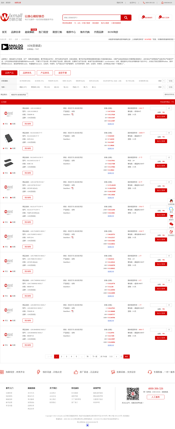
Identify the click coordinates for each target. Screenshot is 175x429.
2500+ (105, 210)
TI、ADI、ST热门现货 (82, 23)
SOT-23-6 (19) (94, 81)
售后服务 (31, 399)
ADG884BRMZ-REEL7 (38, 329)
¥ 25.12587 (111, 121)
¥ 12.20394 (111, 290)
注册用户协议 (98, 399)
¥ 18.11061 (111, 213)
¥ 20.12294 (111, 210)
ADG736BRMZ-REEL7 (38, 280)
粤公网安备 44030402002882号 (87, 422)
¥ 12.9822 (111, 170)
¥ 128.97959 (112, 188)
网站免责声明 (98, 396)
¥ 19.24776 (111, 283)
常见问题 (9, 406)
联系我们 (53, 402)
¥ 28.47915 (111, 308)
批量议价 (111, 124)
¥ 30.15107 (111, 118)
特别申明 (96, 402)
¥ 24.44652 (111, 244)
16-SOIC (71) (39, 81)
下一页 (94, 356)
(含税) (110, 108)
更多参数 (28, 124)
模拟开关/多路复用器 (75, 108)
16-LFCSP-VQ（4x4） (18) (112, 81)
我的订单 (120, 3)
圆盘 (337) (23, 87)
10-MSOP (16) (143, 81)
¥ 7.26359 (111, 139)
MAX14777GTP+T (36, 207)
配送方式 (31, 396)
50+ (106, 118)
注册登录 (9, 393)
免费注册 (18, 3)
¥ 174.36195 (112, 185)
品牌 (16, 39)
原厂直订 (74, 402)
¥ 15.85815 (111, 268)
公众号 (171, 227)
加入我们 (53, 399)
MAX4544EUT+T (36, 133)
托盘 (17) (76, 87)
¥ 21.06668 (111, 311)
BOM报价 (74, 393)
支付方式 (31, 393)
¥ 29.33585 (111, 241)
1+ (106, 111)
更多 (161, 81)
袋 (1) (94, 87)
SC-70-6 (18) (130, 81)
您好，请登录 (6, 3)
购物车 (171, 220)
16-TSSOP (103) (25, 81)
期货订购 (57, 32)
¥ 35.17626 (111, 114)
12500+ (104, 213)
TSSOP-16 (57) (53, 81)
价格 (105, 108)
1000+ (105, 170)
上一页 (49, 356)
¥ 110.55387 (112, 191)
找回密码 (9, 396)
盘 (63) (56, 87)
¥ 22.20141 (111, 262)
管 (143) (47, 87)
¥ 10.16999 (111, 293)
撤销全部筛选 (169, 94)
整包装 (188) (35, 87)
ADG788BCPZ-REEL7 (37, 256)
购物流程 (9, 399)
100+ (105, 121)
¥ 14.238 (110, 287)
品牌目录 (16, 32)
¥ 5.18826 (111, 145)
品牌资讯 (27, 73)
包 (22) (66, 87)
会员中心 (133, 3)
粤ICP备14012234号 (115, 416)
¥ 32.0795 (111, 333)
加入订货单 (161, 116)
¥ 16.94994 (111, 342)
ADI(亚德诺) (25, 39)
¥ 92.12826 (111, 195)
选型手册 (62, 73)
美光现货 (95, 23)
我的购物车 (147, 17)
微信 (171, 212)
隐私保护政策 (98, 393)
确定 (126, 356)
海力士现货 (105, 23)
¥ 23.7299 (111, 336)
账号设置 (9, 402)
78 (87, 356)
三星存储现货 (116, 23)
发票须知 (31, 402)
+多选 (170, 81)
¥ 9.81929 (111, 136)
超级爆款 (29, 32)
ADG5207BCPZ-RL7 (37, 182)
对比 (6, 124)
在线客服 (171, 204)
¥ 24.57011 (111, 160)
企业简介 (53, 393)
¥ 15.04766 (111, 318)
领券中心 (71, 32)
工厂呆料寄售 (76, 399)
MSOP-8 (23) (80, 81)
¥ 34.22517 (111, 237)
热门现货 (43, 32)
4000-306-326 (150, 3)
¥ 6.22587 (111, 142)
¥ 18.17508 (111, 164)
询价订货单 (164, 17)
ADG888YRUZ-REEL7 (38, 305)
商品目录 (31, 409)
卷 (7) (85, 87)
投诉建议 (126, 416)
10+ (106, 114)
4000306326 (168, 3)
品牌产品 (9, 73)
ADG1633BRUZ (35, 108)
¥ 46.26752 (111, 234)
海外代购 (85, 32)
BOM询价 (113, 32)
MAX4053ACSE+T (36, 157)
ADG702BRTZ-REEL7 (37, 231)
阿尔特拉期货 (67, 23)
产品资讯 (45, 73)
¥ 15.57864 (111, 167)
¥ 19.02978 (111, 265)
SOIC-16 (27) (67, 81)
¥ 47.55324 (111, 111)
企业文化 (53, 396)
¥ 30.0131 (111, 259)
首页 (4, 32)
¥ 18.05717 (111, 314)
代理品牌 (98, 32)
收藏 (13, 124)
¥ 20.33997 (111, 339)
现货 (4, 102)
